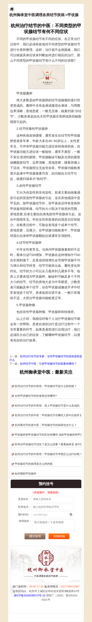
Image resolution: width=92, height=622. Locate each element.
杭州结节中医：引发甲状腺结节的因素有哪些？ (48, 363)
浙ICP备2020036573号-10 (29, 595)
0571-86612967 (70, 586)
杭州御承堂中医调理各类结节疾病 (37, 15)
